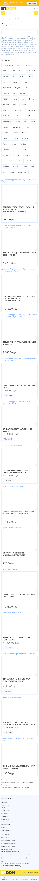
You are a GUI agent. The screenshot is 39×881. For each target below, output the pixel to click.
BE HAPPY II (26, 82)
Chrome (31, 99)
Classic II (32, 71)
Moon (5, 161)
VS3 (32, 166)
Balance (5, 127)
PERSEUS (25, 133)
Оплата (4, 813)
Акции (3, 808)
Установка (5, 819)
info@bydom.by (7, 849)
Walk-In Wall (18, 110)
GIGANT (5, 138)
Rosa (15, 99)
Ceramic (24, 150)
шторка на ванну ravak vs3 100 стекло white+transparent (17, 471)
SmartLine (20, 116)
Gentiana (6, 93)
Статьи (3, 827)
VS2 (4, 172)
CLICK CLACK (22, 172)
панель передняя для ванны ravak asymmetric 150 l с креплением (18, 513)
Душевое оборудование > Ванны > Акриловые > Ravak (15, 402)
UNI (16, 150)
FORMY (5, 71)
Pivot (15, 105)
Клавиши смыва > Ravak (11, 612)
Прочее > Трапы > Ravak (11, 697)
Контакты (5, 834)
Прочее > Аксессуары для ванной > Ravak (18, 654)
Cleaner (15, 166)
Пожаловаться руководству (11, 866)
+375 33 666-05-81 (8, 841)
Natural (27, 155)
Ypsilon (19, 65)
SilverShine (30, 161)
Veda (33, 121)
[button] (36, 204)
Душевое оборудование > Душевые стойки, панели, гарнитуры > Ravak (19, 315)
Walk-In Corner (8, 116)
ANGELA (25, 138)
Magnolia (18, 88)
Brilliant (23, 105)
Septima (21, 71)
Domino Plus (17, 127)
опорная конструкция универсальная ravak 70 (14, 554)
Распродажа (5, 811)
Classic (22, 76)
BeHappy (23, 93)
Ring (25, 121)
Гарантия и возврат (8, 822)
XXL (14, 93)
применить (32, 3)
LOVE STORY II (8, 65)
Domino (17, 155)
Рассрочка (5, 805)
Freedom (29, 65)
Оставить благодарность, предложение (15, 863)
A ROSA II (6, 99)
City (23, 99)
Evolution (15, 82)
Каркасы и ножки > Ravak (11, 528)
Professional (7, 121)
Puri (14, 76)
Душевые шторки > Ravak (11, 445)
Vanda (14, 144)
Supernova (6, 110)
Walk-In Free (31, 110)
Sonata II (6, 76)
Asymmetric (7, 88)
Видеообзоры (6, 830)
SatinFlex (6, 166)
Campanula (6, 150)
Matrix (25, 166)
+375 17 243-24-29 (8, 843)
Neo (12, 161)
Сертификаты (6, 825)
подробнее (6, 4)
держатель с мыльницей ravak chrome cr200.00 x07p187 (17, 680)
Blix (29, 116)
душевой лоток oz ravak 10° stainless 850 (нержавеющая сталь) (19, 723)
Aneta (12, 172)
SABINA (5, 133)
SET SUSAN (7, 155)
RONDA (15, 133)
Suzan (18, 121)
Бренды (4, 802)
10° (13, 71)
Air (30, 76)
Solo (27, 127)
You (27, 88)
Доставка (4, 816)
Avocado (6, 105)
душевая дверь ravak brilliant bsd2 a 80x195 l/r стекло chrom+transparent (19, 298)
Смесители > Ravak (9, 569)
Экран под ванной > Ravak (12, 486)
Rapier (5, 144)
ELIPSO (15, 138)
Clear (20, 161)
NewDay (23, 144)
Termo (5, 82)
